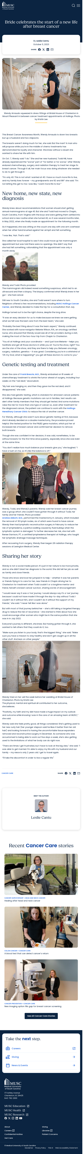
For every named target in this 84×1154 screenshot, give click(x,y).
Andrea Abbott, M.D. (12, 517)
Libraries (47, 1130)
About (7, 1127)
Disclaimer (29, 1148)
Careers (9, 1130)
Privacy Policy (40, 1148)
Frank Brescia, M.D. (29, 374)
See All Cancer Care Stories (41, 1015)
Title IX (50, 1148)
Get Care (8, 1138)
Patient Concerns (50, 1134)
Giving (45, 1127)
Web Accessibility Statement (66, 1148)
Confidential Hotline (13, 1134)
